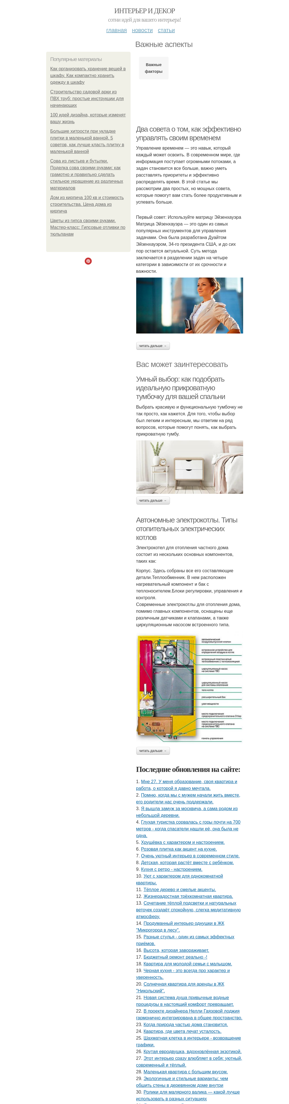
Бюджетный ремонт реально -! (175, 957)
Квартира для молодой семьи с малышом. (188, 963)
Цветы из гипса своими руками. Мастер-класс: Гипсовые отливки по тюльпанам (88, 227)
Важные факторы (154, 68)
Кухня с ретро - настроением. (171, 869)
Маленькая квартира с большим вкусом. (186, 1071)
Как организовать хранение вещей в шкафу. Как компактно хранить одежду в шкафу (88, 75)
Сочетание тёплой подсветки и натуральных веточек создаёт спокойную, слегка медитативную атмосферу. (188, 910)
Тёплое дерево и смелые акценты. (180, 889)
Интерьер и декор (144, 11)
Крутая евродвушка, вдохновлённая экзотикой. (192, 1051)
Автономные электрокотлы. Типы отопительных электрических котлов (187, 528)
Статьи (166, 30)
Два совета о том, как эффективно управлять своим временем (188, 133)
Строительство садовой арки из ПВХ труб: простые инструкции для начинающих (87, 98)
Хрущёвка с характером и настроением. (183, 842)
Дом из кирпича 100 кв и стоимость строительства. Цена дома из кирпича (87, 204)
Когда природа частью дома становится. (186, 1024)
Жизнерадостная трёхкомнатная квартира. (188, 896)
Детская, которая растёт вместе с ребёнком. (187, 862)
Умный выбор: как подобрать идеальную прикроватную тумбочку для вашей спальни (180, 387)
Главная (116, 30)
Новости (142, 30)
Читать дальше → (153, 346)
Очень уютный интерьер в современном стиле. (190, 855)
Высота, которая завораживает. (176, 950)
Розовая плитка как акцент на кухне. (179, 849)
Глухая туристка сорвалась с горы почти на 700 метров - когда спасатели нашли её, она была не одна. (188, 829)
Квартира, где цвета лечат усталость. (182, 1031)
